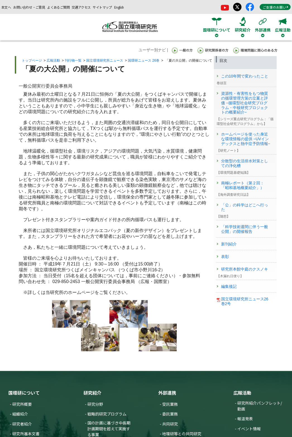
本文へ (6, 7)
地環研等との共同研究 (181, 433)
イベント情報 (249, 428)
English (119, 7)
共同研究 (170, 424)
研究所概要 (22, 404)
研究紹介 (92, 392)
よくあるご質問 (58, 7)
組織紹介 (20, 414)
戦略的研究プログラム (106, 414)
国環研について (24, 392)
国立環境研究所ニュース (104, 60)
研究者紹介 (22, 424)
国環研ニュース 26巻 (143, 60)
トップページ (32, 60)
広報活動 (53, 60)
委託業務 (170, 414)
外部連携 (167, 392)
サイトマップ (102, 7)
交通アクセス (81, 7)
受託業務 (170, 404)
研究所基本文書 (26, 433)
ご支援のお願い (275, 7)
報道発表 (245, 418)
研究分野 (95, 404)
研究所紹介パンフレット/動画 (259, 406)
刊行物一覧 (73, 60)
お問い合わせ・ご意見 (29, 7)
